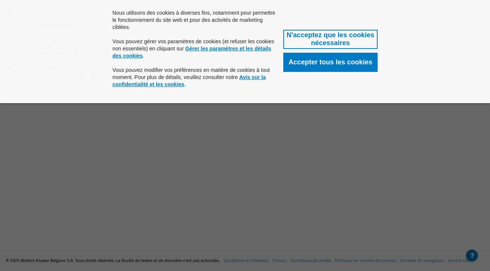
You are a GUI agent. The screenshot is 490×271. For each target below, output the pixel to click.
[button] (330, 39)
